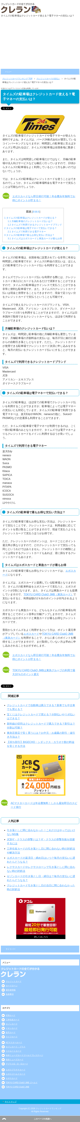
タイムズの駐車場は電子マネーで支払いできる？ (30, 228)
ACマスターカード (14, 1042)
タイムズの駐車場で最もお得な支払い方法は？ (29, 235)
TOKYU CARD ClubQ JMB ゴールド (22, 1082)
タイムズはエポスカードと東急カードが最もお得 (35, 238)
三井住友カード (13, 1020)
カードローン (12, 986)
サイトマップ (11, 1101)
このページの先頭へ (42, 1119)
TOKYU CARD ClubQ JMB (17, 1087)
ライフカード (12, 1037)
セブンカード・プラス (15, 1047)
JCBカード (10, 1015)
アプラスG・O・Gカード (17, 1064)
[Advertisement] (40, 44)
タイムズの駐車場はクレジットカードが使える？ (30, 217)
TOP (17, 79)
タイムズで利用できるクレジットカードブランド (35, 224)
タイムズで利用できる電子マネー (27, 231)
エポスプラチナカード (15, 1070)
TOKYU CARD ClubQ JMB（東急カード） (48, 594)
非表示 (36, 211)
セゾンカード (12, 1024)
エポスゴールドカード (15, 1074)
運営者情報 (11, 990)
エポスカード (31, 633)
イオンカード (12, 1028)
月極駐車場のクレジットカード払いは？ (30, 221)
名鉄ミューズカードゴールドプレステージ (24, 1055)
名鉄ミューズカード (14, 1059)
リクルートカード (13, 1051)
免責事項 (10, 994)
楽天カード (11, 1032)
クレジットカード (13, 981)
